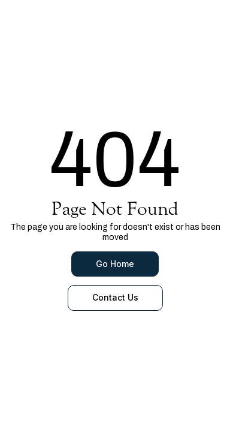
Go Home (115, 264)
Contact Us (115, 297)
